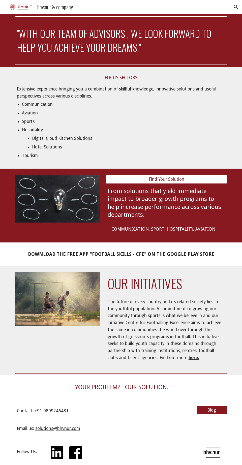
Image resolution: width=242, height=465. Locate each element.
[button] (236, 7)
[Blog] (212, 410)
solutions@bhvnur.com (57, 428)
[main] (121, 40)
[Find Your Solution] (166, 179)
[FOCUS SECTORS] (121, 77)
